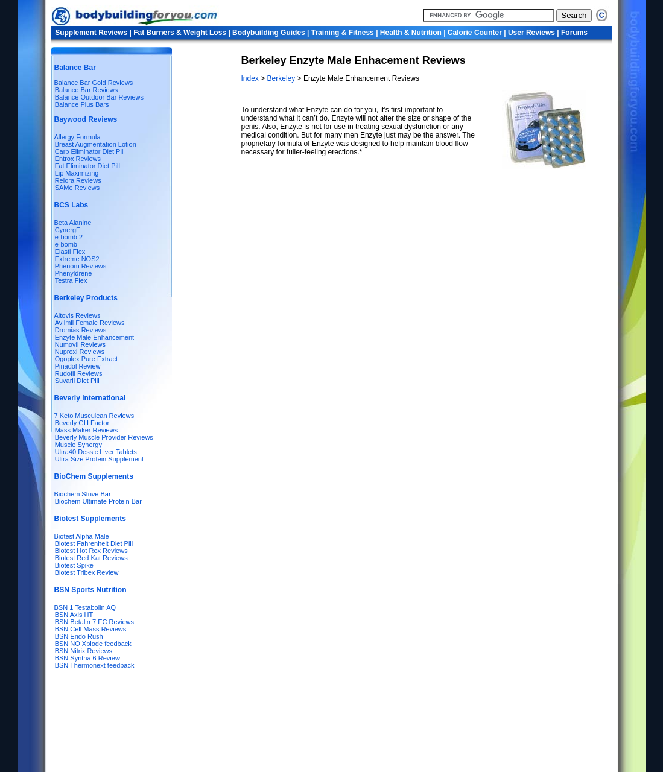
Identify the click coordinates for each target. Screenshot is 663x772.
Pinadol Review (78, 366)
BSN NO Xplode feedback (93, 643)
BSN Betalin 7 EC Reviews (94, 621)
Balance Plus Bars (82, 104)
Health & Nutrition (411, 32)
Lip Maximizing (77, 173)
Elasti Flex (70, 251)
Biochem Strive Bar (82, 494)
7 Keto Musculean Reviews (94, 415)
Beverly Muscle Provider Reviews (104, 437)
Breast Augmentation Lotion (95, 144)
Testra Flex (71, 280)
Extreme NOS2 (77, 258)
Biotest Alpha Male (81, 536)
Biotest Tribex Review (87, 572)
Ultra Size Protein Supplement (99, 459)
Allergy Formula (77, 137)
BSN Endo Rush (79, 636)
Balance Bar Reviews (86, 89)
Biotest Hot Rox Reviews (91, 550)
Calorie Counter (475, 32)
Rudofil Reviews (79, 373)
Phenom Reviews (81, 266)
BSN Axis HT (74, 614)
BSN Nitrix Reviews (83, 650)
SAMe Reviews (77, 187)
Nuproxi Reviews (80, 351)
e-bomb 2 (69, 237)
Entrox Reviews (78, 158)
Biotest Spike (74, 565)
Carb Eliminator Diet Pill (90, 151)
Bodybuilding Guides (268, 32)
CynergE (68, 229)
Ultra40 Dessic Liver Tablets (96, 451)
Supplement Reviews (91, 32)
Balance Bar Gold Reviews (93, 82)
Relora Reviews (78, 180)
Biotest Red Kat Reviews (91, 558)
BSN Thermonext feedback (95, 665)
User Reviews (531, 32)
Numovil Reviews (80, 344)
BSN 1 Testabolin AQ (85, 607)
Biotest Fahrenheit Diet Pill (94, 543)
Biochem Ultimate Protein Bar (98, 501)
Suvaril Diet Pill (77, 380)
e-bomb (66, 244)
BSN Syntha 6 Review (87, 658)
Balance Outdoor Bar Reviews (99, 97)
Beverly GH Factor (82, 422)
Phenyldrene (73, 273)
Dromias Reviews (81, 330)
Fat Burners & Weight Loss (179, 32)
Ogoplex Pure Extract (86, 358)
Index (251, 78)
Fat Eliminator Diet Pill (87, 165)
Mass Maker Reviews (86, 430)
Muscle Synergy (78, 444)
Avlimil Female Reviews (90, 322)
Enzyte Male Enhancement (94, 337)
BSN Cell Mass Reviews (91, 629)
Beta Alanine (73, 222)
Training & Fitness (342, 32)
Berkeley (282, 78)
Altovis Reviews (77, 315)
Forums (574, 32)
